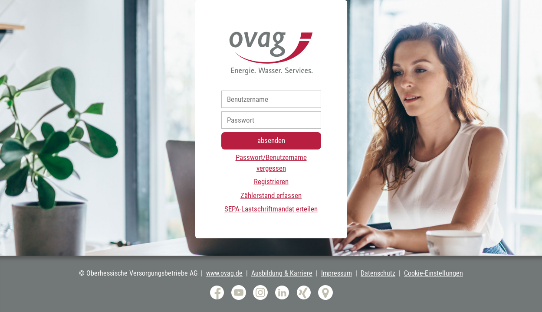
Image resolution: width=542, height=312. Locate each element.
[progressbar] (271, 156)
